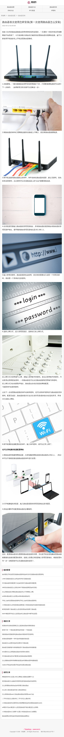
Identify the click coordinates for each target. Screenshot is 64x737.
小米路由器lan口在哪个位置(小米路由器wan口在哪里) (19, 711)
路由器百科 (21, 15)
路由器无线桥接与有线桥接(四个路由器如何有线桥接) (19, 647)
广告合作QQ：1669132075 (32, 729)
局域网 (3, 15)
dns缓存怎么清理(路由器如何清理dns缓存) (15, 652)
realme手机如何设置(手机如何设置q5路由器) (16, 665)
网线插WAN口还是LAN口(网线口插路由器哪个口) (18, 677)
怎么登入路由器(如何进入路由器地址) (14, 690)
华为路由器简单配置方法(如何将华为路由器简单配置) (19, 583)
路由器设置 (10, 7)
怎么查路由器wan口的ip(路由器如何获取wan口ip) (18, 694)
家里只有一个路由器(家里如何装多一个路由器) (17, 630)
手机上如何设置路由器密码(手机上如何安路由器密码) (19, 600)
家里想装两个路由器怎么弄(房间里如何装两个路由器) (19, 609)
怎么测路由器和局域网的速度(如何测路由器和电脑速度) (20, 660)
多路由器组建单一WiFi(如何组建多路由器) (15, 638)
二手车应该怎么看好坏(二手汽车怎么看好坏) (16, 698)
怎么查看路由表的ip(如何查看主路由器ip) (15, 685)
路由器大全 (32, 7)
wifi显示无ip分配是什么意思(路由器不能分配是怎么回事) (20, 707)
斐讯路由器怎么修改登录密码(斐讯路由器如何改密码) (19, 681)
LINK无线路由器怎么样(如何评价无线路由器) (16, 579)
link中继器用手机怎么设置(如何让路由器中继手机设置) (19, 613)
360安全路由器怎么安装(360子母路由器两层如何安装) (19, 587)
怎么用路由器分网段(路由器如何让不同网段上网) (17, 592)
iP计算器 (32, 10)
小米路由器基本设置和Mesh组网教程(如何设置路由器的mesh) (22, 703)
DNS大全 (11, 10)
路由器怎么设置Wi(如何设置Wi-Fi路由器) (15, 643)
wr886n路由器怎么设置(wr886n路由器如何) (16, 596)
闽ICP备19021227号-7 (47, 731)
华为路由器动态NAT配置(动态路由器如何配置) (17, 656)
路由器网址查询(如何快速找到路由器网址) (15, 716)
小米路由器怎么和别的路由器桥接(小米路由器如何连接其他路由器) (23, 605)
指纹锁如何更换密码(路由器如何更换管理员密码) (17, 634)
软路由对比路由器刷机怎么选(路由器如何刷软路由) (18, 625)
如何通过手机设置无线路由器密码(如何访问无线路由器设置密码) (23, 574)
